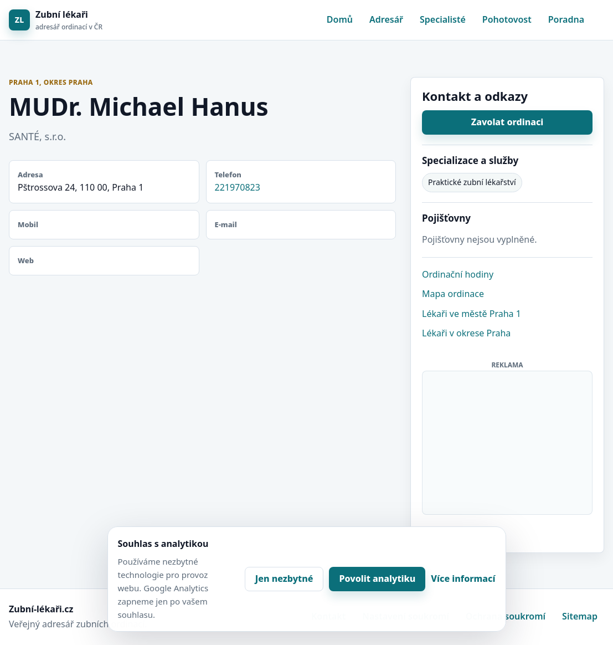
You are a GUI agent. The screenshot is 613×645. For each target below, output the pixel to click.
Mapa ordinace (453, 294)
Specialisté (443, 19)
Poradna (566, 19)
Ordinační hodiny (457, 274)
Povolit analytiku (377, 578)
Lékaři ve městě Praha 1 (471, 314)
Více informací (463, 578)
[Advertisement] (508, 440)
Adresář (386, 19)
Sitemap (579, 616)
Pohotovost (507, 19)
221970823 (237, 187)
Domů (340, 19)
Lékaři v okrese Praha (466, 333)
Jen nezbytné (284, 578)
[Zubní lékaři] (55, 20)
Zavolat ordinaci (507, 122)
